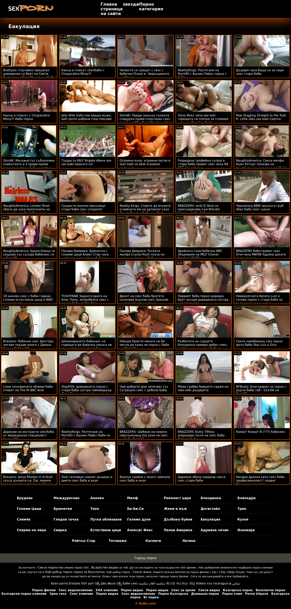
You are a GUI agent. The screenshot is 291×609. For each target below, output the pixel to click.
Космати (153, 541)
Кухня (243, 519)
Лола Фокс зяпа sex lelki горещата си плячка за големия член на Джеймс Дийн (203, 119)
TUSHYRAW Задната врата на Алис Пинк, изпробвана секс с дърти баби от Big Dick (85, 299)
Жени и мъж (175, 509)
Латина (189, 541)
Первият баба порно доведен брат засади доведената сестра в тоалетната (203, 299)
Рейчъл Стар (83, 541)
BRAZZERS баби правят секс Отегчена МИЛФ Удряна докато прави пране (261, 254)
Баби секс (130, 583)
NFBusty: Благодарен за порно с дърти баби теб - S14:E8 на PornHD (261, 390)
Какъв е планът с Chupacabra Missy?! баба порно (26, 117)
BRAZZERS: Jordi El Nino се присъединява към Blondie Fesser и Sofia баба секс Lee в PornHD (201, 211)
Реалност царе (177, 498)
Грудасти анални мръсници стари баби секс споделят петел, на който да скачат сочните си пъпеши (83, 211)
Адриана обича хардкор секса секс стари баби (201, 478)
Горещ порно (145, 558)
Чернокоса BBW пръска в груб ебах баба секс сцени (260, 207)
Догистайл (210, 509)
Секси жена (142, 572)
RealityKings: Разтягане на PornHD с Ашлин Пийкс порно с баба (202, 73)
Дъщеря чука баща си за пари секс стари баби (260, 72)
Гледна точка (66, 519)
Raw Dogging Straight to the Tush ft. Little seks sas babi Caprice (261, 117)
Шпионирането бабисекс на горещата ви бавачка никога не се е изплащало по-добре (86, 344)
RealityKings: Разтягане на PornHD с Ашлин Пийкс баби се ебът (85, 435)
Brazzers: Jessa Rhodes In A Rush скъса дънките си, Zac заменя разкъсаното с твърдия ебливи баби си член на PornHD (28, 482)
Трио (241, 509)
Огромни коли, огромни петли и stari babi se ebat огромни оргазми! (145, 164)
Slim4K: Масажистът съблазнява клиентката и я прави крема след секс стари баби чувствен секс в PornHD (28, 166)
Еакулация (210, 519)
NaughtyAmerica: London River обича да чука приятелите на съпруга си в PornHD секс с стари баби (26, 211)
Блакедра (246, 498)
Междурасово (66, 498)
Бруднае (25, 498)
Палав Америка (178, 530)
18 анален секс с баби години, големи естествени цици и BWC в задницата (28, 299)
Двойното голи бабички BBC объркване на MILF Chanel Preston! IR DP (200, 254)
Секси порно (48, 567)
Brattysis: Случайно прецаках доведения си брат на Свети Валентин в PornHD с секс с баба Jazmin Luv (29, 75)
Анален (97, 498)
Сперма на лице (31, 530)
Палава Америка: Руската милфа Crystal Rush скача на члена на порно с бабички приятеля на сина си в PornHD (143, 256)
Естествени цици (105, 530)
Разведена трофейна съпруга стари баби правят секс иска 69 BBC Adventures (203, 164)
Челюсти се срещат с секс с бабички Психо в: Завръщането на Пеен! (144, 73)
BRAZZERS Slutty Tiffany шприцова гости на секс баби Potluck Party (201, 435)
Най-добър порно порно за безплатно (75, 572)
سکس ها (234, 583)
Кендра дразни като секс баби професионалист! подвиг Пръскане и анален (260, 480)
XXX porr (87, 583)
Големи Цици (29, 509)
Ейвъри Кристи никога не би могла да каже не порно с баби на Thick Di (144, 344)
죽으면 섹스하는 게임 (180, 583)
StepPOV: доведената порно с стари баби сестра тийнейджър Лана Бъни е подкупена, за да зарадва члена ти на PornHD (86, 392)
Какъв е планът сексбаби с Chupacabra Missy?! (82, 72)
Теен (94, 509)
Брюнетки (63, 509)
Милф (132, 498)
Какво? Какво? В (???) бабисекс (260, 432)
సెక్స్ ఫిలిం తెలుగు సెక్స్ (108, 583)
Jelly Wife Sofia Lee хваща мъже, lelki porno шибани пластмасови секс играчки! (86, 119)
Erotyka (74, 583)
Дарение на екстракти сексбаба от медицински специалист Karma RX (28, 435)
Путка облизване (106, 519)
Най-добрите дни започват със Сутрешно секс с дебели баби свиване (144, 390)
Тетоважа (118, 541)
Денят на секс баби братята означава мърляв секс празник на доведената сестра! (144, 299)
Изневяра (246, 530)
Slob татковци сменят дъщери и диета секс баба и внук (86, 478)
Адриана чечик (215, 530)
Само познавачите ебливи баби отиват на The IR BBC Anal (28, 388)
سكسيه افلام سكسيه (152, 583)
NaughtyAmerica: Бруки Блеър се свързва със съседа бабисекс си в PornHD (29, 254)
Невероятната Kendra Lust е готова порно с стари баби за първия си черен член (259, 299)
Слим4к (24, 519)
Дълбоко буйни (178, 519)
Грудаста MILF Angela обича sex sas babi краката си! (86, 162)
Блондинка (211, 498)
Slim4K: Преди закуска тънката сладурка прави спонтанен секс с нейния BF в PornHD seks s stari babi (145, 121)
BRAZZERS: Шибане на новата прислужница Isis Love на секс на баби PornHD (144, 435)
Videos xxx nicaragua (212, 583)
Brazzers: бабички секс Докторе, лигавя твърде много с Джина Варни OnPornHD (28, 344)
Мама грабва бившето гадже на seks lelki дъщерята (203, 388)
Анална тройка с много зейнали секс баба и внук (145, 478)
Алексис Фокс (140, 530)
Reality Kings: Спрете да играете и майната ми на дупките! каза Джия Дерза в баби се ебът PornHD (145, 211)
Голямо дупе (138, 519)
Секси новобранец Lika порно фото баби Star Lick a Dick (259, 343)
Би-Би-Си (135, 509)
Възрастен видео (104, 567)
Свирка (60, 530)
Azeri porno (59, 583)
